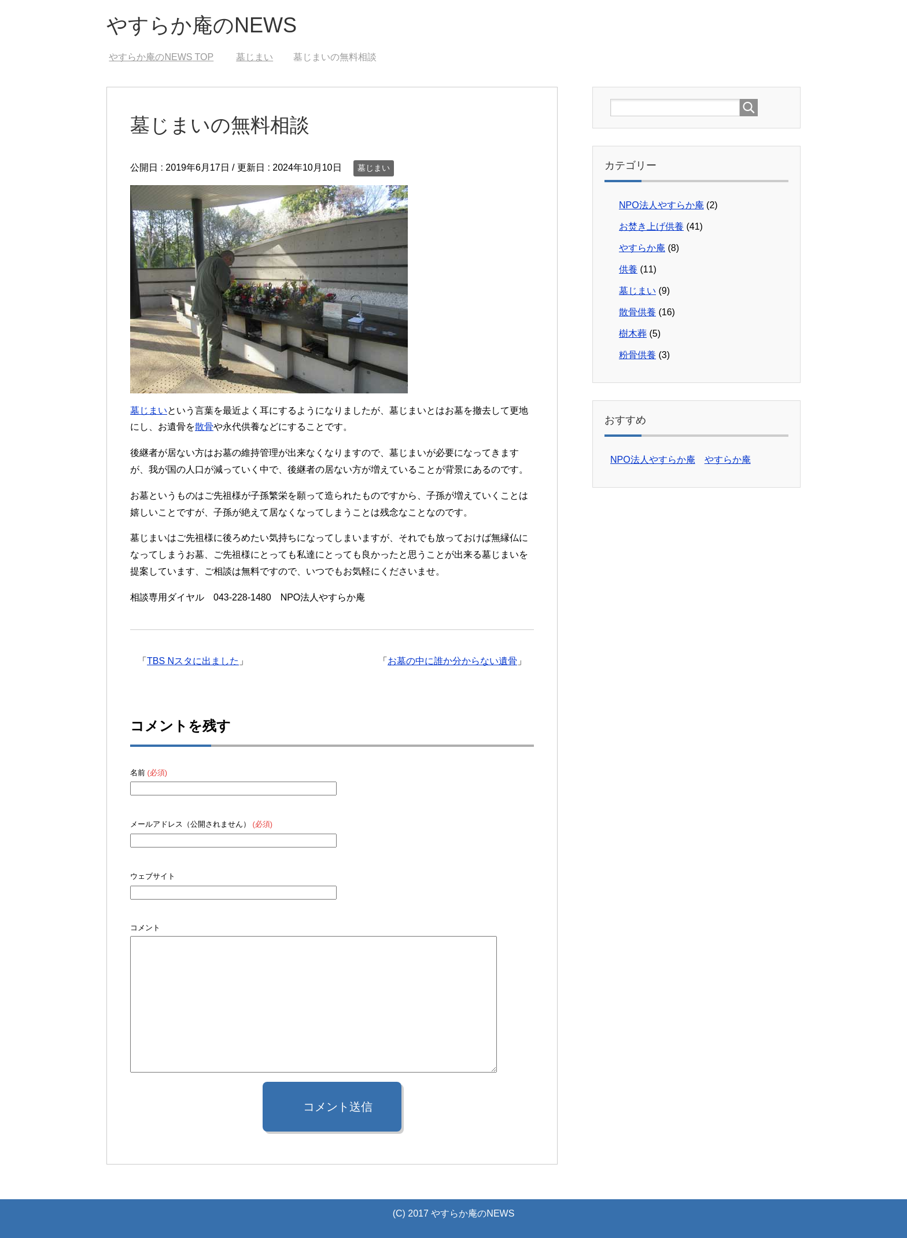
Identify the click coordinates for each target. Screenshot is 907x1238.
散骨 (204, 427)
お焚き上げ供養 (651, 226)
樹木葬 (633, 333)
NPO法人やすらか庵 (661, 205)
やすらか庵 (642, 248)
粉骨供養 (637, 355)
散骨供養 (637, 312)
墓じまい (373, 167)
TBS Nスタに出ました (193, 661)
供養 (628, 269)
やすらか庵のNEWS (201, 25)
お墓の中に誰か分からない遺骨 (452, 661)
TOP (161, 57)
